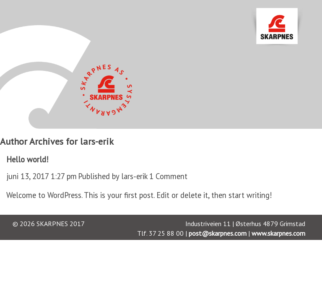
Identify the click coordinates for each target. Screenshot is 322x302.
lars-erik (134, 176)
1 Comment (168, 176)
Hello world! (27, 159)
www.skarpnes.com (278, 233)
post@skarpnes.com (218, 233)
